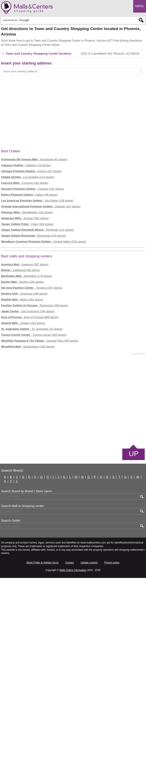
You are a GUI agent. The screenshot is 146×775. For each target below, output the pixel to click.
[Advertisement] (73, 399)
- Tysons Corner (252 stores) (33, 334)
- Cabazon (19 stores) (26, 165)
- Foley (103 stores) (27, 224)
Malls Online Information (72, 570)
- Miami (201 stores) (22, 299)
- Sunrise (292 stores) (25, 218)
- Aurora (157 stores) (31, 171)
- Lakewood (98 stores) (20, 270)
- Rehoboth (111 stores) (37, 229)
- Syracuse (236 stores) (24, 293)
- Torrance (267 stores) (31, 287)
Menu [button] (139, 6)
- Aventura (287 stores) (24, 264)
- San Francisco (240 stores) (28, 311)
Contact (69, 562)
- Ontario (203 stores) (23, 323)
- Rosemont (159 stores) (34, 305)
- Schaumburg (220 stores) (28, 346)
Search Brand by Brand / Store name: (27, 491)
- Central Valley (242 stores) (43, 241)
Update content (89, 562)
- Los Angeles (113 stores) (27, 177)
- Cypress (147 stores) (32, 188)
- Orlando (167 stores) (40, 206)
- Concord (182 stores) (24, 182)
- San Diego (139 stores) (37, 200)
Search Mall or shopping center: (23, 506)
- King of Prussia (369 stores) (29, 317)
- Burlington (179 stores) (26, 276)
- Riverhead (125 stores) (33, 235)
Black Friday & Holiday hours (42, 562)
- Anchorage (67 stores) (34, 159)
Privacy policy (112, 562)
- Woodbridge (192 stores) (27, 212)
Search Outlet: (11, 520)
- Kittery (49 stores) (29, 194)
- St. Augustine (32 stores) (31, 328)
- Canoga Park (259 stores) (39, 340)
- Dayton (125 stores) (22, 281)
